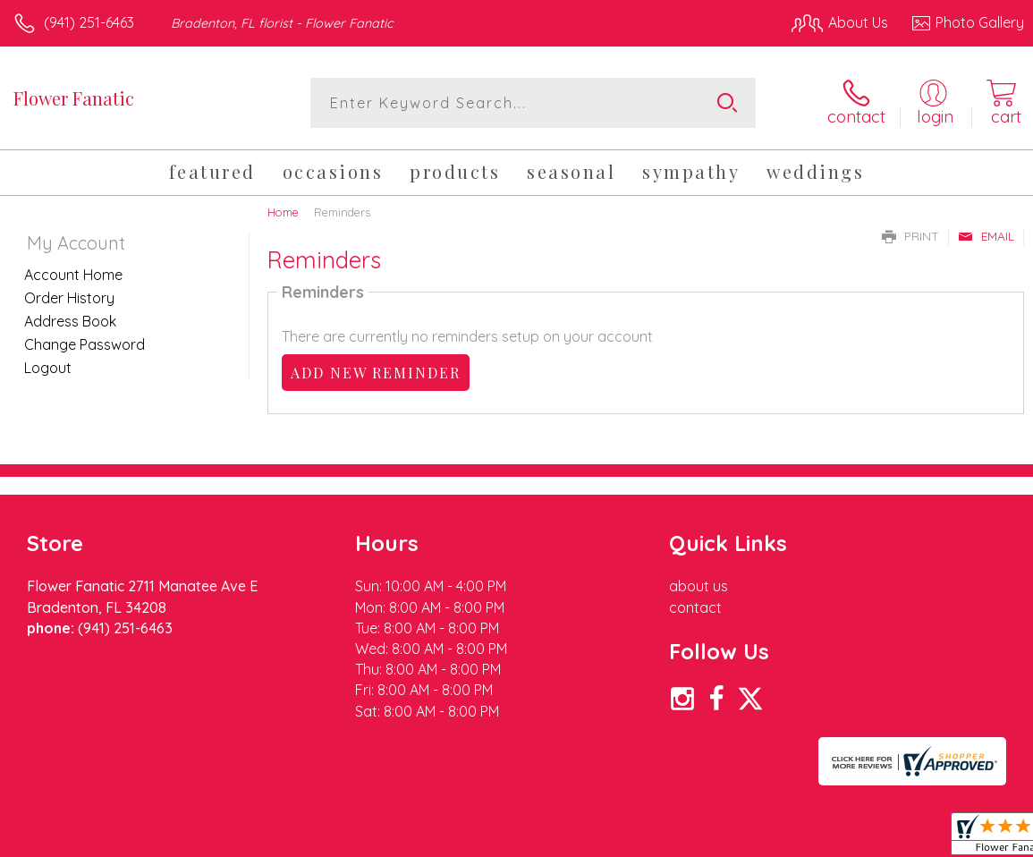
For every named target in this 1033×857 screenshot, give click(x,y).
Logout (48, 368)
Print (910, 236)
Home (283, 212)
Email (986, 236)
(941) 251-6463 (89, 22)
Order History (69, 298)
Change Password (84, 344)
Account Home (73, 275)
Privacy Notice (720, 838)
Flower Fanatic (73, 98)
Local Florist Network (847, 838)
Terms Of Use (614, 838)
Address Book (70, 321)
